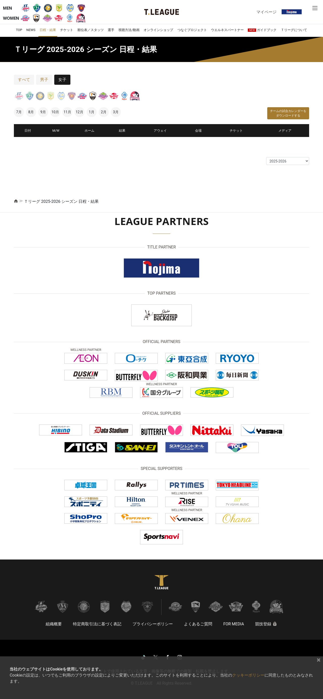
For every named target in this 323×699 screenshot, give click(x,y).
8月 (31, 112)
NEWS (30, 30)
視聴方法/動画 (128, 30)
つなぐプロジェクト (192, 30)
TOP (19, 30)
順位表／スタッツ (90, 30)
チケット (66, 30)
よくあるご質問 (198, 624)
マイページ (266, 12)
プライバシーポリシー (152, 624)
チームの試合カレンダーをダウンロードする (288, 113)
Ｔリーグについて (294, 30)
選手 (111, 30)
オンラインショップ (158, 30)
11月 (67, 112)
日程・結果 (48, 30)
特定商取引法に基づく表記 (97, 624)
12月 (79, 112)
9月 (43, 112)
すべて (24, 79)
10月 (55, 112)
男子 (44, 79)
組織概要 (54, 624)
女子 (62, 79)
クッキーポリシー (248, 675)
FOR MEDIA (233, 624)
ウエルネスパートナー (227, 30)
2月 (103, 112)
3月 (116, 112)
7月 (19, 112)
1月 (91, 112)
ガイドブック (262, 30)
